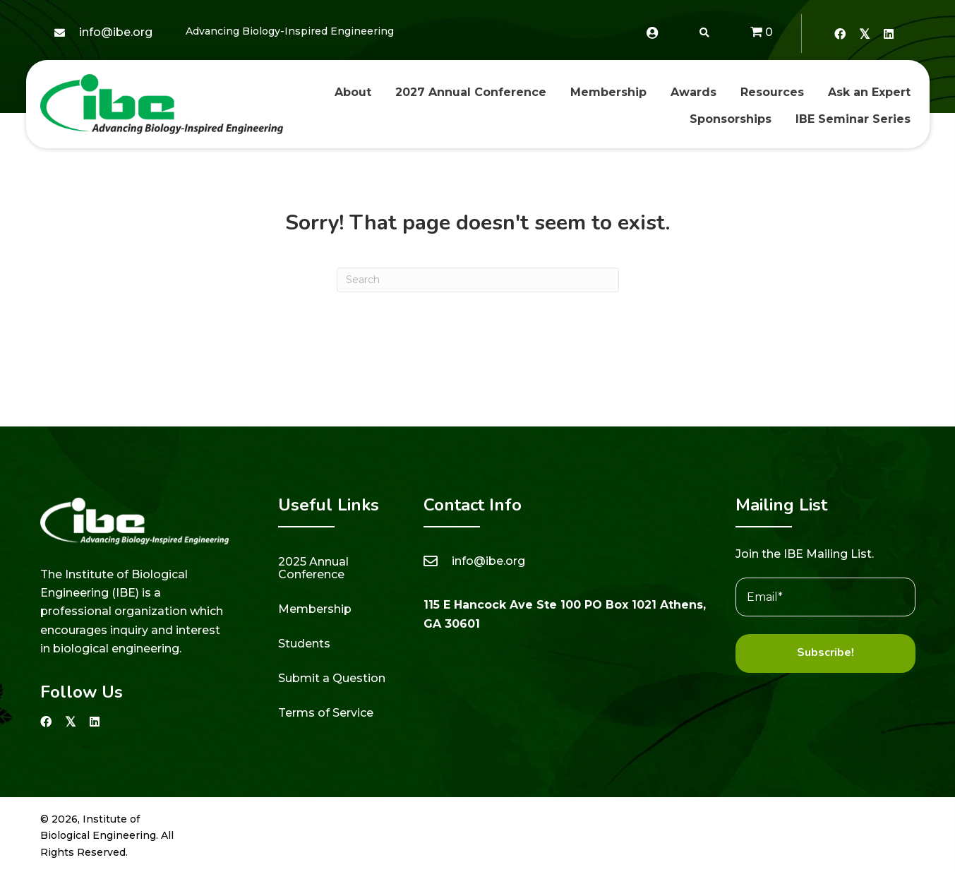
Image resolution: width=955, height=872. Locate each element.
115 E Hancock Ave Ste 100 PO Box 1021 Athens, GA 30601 (565, 614)
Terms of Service (325, 712)
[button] (839, 33)
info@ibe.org (115, 32)
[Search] (478, 280)
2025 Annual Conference (313, 568)
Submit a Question (331, 678)
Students (304, 643)
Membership (315, 609)
